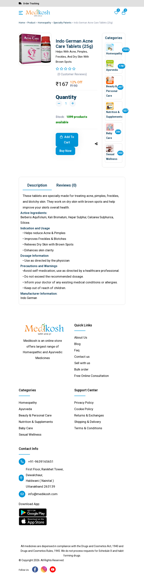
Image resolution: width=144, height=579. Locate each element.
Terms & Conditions (88, 428)
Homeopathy (44, 22)
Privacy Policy (84, 402)
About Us (80, 337)
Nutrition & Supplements (36, 422)
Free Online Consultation (91, 376)
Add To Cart (67, 139)
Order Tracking (29, 3)
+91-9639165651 (36, 461)
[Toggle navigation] (21, 13)
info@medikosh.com (38, 494)
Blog (77, 344)
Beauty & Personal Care (35, 415)
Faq (77, 350)
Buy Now (65, 151)
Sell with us (82, 363)
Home (22, 22)
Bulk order (81, 369)
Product (31, 22)
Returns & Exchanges (89, 415)
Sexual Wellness (30, 434)
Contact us (82, 356)
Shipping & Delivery (87, 422)
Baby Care (26, 428)
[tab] (37, 185)
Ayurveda (25, 409)
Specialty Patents (62, 22)
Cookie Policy (83, 409)
